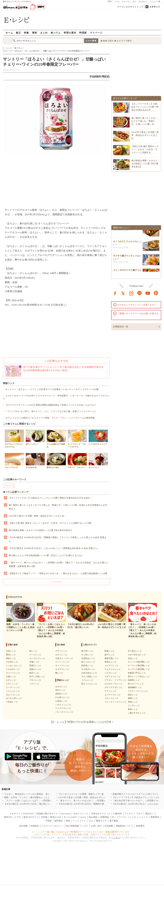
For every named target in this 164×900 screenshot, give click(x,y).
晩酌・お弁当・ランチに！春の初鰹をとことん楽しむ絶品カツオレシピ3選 (40, 797)
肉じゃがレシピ (88, 662)
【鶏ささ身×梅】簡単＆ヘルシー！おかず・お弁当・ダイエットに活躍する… (145, 149)
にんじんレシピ (13, 691)
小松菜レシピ (12, 702)
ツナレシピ (34, 684)
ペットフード (79, 820)
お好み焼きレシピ (89, 673)
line (139, 292)
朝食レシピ (133, 702)
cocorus (82, 817)
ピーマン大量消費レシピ (139, 665)
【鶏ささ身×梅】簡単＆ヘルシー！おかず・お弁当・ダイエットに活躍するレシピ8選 (50, 523)
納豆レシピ (34, 673)
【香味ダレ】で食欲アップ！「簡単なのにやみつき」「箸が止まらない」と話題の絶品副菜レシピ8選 (58, 573)
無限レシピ (133, 698)
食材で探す (108, 41)
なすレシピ (11, 680)
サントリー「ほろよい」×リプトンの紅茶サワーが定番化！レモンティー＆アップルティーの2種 (52, 389)
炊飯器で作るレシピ (137, 673)
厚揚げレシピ (35, 665)
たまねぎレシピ (13, 669)
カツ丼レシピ (87, 655)
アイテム (128, 813)
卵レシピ (33, 651)
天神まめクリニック (100, 813)
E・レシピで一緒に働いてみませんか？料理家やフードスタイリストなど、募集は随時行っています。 (82, 832)
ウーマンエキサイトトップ (130, 7)
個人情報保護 (72, 826)
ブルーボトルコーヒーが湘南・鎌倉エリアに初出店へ (84, 794)
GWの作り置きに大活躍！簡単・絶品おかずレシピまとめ (36, 516)
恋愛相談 (104, 817)
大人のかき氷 (35, 460)
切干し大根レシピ (37, 676)
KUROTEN (28, 813)
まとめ (44, 32)
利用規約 (34, 826)
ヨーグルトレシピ (37, 658)
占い (135, 1)
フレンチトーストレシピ (116, 702)
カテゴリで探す (124, 41)
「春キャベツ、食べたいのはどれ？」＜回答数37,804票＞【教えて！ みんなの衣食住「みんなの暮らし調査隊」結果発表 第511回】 (58, 564)
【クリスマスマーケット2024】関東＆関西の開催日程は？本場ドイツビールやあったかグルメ (50, 405)
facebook (115, 292)
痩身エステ (101, 820)
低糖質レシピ (134, 680)
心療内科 (117, 813)
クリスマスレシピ (63, 708)
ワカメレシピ (35, 680)
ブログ (139, 813)
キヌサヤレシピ (62, 669)
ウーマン (123, 817)
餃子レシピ (110, 655)
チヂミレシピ (111, 691)
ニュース (143, 817)
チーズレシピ (35, 655)
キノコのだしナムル (123, 242)
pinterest (156, 292)
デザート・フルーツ (77, 460)
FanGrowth (65, 813)
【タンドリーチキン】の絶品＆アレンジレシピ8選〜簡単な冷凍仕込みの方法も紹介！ (50, 498)
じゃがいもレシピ (14, 665)
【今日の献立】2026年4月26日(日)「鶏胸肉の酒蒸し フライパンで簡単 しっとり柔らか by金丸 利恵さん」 (58, 539)
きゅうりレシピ (13, 695)
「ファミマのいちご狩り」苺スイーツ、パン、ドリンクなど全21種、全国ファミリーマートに (50, 411)
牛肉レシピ (11, 651)
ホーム (9, 32)
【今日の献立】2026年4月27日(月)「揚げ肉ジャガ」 (29, 804)
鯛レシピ (59, 673)
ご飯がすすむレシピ (137, 713)
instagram (131, 292)
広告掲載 (108, 826)
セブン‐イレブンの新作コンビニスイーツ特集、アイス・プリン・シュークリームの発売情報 (50, 418)
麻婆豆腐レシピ (112, 658)
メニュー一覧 (154, 1)
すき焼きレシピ (88, 669)
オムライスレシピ (113, 669)
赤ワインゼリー (35, 437)
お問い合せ (96, 826)
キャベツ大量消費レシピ (139, 662)
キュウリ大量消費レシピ (139, 669)
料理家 (83, 32)
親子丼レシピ (87, 651)
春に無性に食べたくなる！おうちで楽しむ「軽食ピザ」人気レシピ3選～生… (144, 121)
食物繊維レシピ (135, 687)
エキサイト (154, 7)
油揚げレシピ (35, 669)
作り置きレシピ (135, 651)
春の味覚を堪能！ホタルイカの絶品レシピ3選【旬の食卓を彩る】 (41, 530)
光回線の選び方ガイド (47, 813)
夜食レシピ (133, 709)
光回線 (44, 817)
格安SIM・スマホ (12, 817)
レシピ (133, 817)
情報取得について (124, 826)
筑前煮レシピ (87, 665)
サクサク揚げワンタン (124, 256)
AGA (91, 820)
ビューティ (126, 1)
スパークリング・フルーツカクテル (77, 439)
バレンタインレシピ (64, 712)
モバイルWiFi (70, 817)
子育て (110, 1)
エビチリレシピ (112, 665)
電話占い (149, 813)
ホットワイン (98, 460)
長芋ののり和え (56, 460)
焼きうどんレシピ (89, 684)
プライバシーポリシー (52, 826)
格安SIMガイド (30, 817)
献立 (18, 32)
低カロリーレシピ (136, 684)
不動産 (48, 820)
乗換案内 (155, 817)
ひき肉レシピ (12, 662)
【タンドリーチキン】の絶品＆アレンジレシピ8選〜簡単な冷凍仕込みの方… (145, 107)
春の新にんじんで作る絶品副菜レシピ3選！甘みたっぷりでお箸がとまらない (46, 555)
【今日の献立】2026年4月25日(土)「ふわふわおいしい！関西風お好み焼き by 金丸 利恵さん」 (54, 548)
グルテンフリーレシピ (138, 691)
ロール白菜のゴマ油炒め (56, 439)
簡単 (34, 32)
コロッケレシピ (112, 698)
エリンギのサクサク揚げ (125, 271)
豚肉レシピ (11, 655)
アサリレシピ (61, 651)
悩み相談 (93, 817)
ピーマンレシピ (13, 687)
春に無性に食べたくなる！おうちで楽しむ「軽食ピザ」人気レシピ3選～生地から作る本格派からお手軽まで (58, 507)
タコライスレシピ (113, 695)
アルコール (9, 486)
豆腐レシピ (34, 662)
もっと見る (56, 582)
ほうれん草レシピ (14, 698)
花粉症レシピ (61, 694)
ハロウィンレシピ (63, 705)
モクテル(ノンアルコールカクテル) (14, 439)
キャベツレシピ (13, 673)
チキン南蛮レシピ (89, 676)
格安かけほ (55, 817)
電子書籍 (113, 820)
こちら (116, 837)
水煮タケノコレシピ (64, 658)
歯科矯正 (58, 820)
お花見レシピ (61, 701)
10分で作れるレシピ (137, 655)
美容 (68, 820)
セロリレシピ (61, 655)
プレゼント (143, 1)
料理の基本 (70, 32)
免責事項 (140, 826)
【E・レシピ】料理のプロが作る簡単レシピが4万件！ (82, 722)
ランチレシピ (134, 705)
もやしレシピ (12, 684)
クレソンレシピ (62, 662)
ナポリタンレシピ (113, 676)
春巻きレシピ (111, 662)
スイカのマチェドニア (98, 437)
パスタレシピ (111, 673)
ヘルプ (85, 826)
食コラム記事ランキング (16, 492)
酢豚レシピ (110, 651)
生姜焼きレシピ (88, 658)
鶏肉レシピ (11, 658)
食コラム (56, 32)
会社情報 (23, 826)
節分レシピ (60, 690)
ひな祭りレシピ (62, 697)
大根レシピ (11, 676)
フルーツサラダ (14, 460)
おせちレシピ (61, 686)
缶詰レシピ (133, 658)
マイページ (96, 32)
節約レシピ (133, 695)
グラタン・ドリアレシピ (116, 680)
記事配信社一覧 (120, 326)
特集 (26, 32)
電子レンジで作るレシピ (139, 676)
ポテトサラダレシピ (114, 687)
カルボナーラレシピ (114, 684)
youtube (147, 292)
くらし (117, 1)
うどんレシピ (87, 680)
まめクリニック (80, 813)
